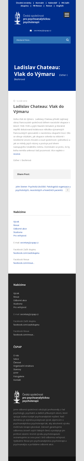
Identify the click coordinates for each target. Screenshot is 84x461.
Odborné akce (20, 228)
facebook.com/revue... (23, 263)
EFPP (15, 372)
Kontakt (40, 2)
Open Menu (67, 15)
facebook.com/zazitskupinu (26, 253)
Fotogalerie (18, 376)
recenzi (16, 154)
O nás (16, 355)
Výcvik (16, 221)
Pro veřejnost (19, 235)
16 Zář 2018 (21, 101)
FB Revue (37, 5)
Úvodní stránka (23, 2)
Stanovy (17, 369)
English (60, 5)
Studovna (17, 232)
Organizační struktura (23, 365)
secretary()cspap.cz (42, 30)
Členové (17, 362)
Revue (49, 5)
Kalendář (53, 2)
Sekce (16, 359)
